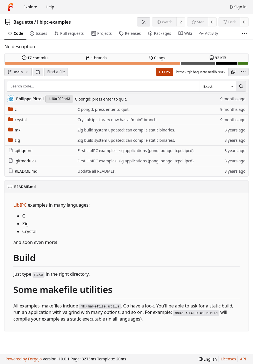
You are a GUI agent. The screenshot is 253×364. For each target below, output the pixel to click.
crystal (17, 119)
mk (14, 130)
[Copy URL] (233, 72)
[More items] (244, 34)
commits (35, 57)
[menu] (243, 72)
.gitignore (20, 150)
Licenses (228, 358)
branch (96, 57)
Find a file (56, 71)
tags (157, 57)
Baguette (23, 22)
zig (14, 140)
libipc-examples (54, 22)
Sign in (238, 6)
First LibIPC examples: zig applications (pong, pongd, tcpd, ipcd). (136, 150)
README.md (23, 171)
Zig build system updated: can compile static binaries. (126, 130)
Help (50, 6)
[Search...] (241, 86)
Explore (30, 6)
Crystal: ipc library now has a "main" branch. (118, 119)
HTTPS (164, 71)
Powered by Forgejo (24, 358)
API (243, 358)
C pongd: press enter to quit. (101, 99)
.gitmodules (22, 160)
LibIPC (20, 205)
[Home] (10, 7)
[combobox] (218, 86)
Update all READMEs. (97, 171)
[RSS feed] (143, 21)
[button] (38, 72)
